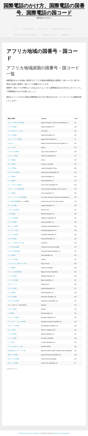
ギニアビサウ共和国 (13, 172)
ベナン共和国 (11, 292)
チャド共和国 (11, 255)
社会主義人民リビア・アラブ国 (16, 350)
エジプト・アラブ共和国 (15, 139)
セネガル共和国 (12, 238)
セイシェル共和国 (13, 234)
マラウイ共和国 (12, 309)
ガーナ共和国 (11, 160)
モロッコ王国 (11, 330)
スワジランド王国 (13, 230)
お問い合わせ (43, 29)
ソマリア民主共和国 (13, 247)
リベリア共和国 (12, 334)
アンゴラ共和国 (12, 127)
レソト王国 (11, 342)
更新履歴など (67, 35)
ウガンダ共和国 (12, 135)
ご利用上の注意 (28, 29)
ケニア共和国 (11, 180)
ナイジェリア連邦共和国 (15, 272)
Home (16, 29)
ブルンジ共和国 (12, 288)
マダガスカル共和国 (13, 301)
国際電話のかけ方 (48, 35)
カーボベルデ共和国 (13, 151)
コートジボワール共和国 (15, 185)
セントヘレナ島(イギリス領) (16, 243)
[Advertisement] (44, 392)
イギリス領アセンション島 (15, 131)
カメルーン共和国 (13, 156)
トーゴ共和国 (11, 267)
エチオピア (11, 143)
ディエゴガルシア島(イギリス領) (17, 263)
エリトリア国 (11, 147)
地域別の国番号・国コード (62, 29)
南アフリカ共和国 (13, 363)
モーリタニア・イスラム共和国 (16, 321)
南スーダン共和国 (13, 226)
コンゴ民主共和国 (13, 201)
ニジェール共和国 (13, 280)
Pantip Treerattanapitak (62, 433)
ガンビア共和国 (12, 168)
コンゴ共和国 (11, 193)
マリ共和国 (11, 313)
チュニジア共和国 (13, 259)
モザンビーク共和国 (13, 326)
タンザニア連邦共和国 (14, 251)
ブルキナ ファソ (13, 284)
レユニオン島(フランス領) (15, 346)
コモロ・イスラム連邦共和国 (16, 189)
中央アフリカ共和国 (13, 359)
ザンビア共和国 (12, 205)
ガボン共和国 (11, 164)
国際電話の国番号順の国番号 (25, 35)
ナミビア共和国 (12, 276)
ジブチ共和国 (11, 214)
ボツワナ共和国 (12, 296)
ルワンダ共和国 (12, 338)
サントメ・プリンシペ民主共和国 (17, 197)
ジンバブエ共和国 (13, 218)
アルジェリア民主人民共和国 (16, 122)
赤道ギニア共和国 (13, 355)
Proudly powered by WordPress (29, 433)
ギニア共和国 (11, 176)
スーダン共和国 (12, 222)
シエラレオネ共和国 (13, 209)
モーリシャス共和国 (13, 317)
